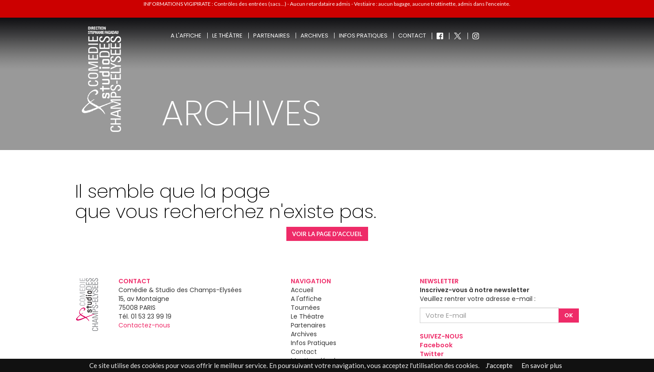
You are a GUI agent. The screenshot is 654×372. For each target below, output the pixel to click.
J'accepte (499, 365)
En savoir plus (541, 365)
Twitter (432, 353)
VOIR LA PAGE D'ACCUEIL (327, 233)
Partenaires (271, 35)
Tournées (305, 307)
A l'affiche (186, 35)
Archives (314, 35)
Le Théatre (307, 316)
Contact (412, 35)
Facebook (436, 345)
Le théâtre (227, 35)
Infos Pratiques (313, 342)
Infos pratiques (363, 35)
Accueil (302, 290)
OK (568, 315)
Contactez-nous (144, 325)
